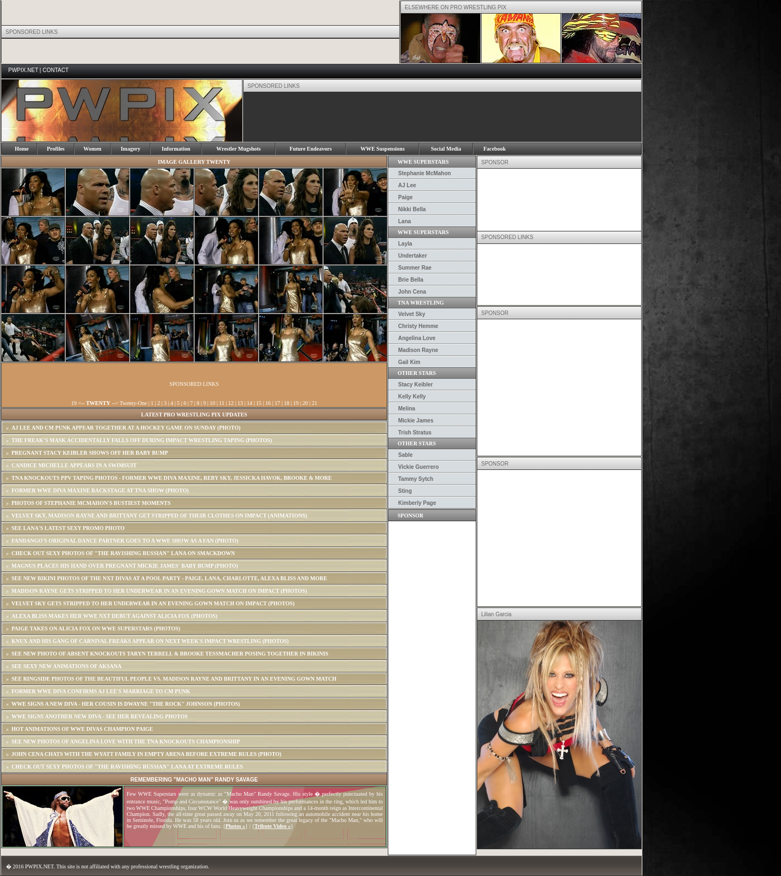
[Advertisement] (442, 116)
